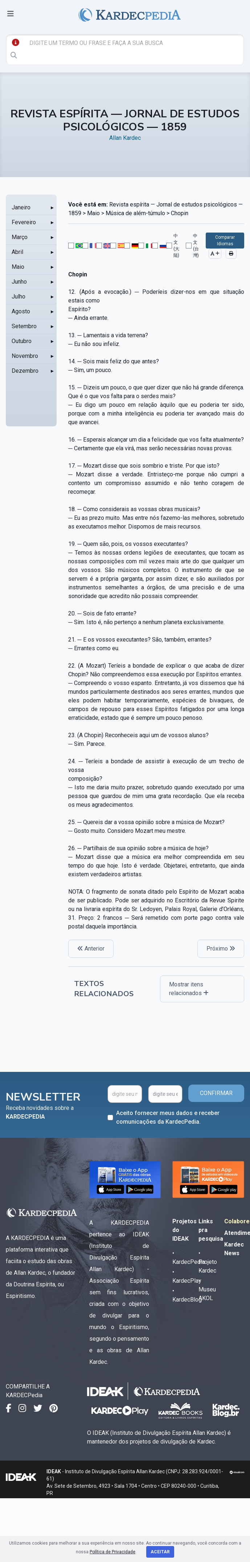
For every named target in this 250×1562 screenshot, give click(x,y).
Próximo (220, 948)
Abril (17, 251)
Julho (18, 296)
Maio (18, 266)
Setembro (24, 326)
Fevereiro (24, 222)
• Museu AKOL (207, 1289)
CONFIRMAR (216, 1093)
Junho (19, 281)
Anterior (90, 948)
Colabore (237, 1221)
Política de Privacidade (112, 1551)
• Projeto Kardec (207, 1262)
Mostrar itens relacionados (189, 989)
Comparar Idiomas (225, 240)
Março (20, 237)
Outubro (22, 341)
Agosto (21, 311)
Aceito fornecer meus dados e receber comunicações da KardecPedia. (168, 1117)
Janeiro (21, 207)
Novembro (25, 355)
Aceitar (160, 1551)
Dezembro (25, 370)
